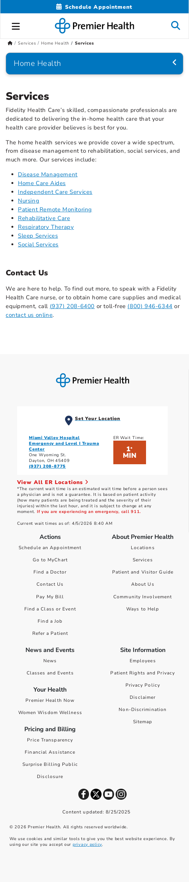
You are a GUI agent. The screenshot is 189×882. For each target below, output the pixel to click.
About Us (142, 584)
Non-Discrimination (143, 709)
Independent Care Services (55, 192)
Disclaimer (143, 697)
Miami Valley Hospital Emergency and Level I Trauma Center (64, 443)
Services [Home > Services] (27, 43)
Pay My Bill (50, 597)
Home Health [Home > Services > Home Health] (55, 43)
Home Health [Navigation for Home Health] (37, 63)
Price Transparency (50, 740)
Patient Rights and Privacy (142, 673)
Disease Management (48, 174)
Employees (143, 661)
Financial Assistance (50, 752)
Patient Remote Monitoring (55, 209)
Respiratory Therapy (46, 227)
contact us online (29, 315)
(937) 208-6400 (72, 306)
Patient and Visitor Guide (143, 572)
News (50, 661)
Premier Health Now (50, 700)
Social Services (38, 244)
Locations (143, 548)
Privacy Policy (142, 685)
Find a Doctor (50, 572)
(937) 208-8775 (47, 466)
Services (143, 560)
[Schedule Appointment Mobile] (94, 7)
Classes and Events (50, 673)
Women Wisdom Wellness (50, 712)
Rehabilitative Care (44, 218)
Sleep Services (38, 236)
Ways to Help (142, 609)
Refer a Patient (50, 633)
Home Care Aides (42, 183)
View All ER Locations (53, 482)
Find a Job (50, 621)
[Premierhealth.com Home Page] (10, 43)
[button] (16, 25)
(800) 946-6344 (149, 306)
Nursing (28, 201)
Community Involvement (142, 597)
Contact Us (50, 584)
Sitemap (142, 722)
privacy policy (87, 844)
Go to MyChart (50, 560)
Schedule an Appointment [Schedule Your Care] (50, 548)
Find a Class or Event (50, 609)
